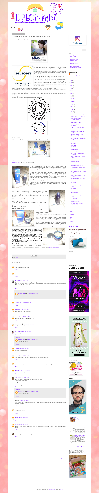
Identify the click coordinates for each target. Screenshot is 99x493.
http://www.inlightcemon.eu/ (54, 247)
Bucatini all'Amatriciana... (75, 161)
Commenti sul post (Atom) (20, 460)
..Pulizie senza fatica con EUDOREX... (78, 167)
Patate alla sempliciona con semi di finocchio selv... (77, 151)
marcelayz (17, 370)
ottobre (72, 101)
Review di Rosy (18, 302)
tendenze (71, 221)
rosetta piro (17, 433)
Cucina (71, 217)
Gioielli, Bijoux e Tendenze (74, 66)
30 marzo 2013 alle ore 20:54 (32, 339)
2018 (71, 88)
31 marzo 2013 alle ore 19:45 (23, 377)
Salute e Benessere (73, 60)
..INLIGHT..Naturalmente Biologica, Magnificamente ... (77, 115)
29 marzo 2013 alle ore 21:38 (29, 324)
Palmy (16, 309)
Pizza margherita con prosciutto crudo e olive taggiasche (79, 418)
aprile (72, 111)
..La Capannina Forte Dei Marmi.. (77, 120)
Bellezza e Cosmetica (74, 59)
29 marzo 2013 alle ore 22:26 (26, 331)
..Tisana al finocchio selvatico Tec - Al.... (78, 165)
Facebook (22, 248)
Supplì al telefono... (74, 182)
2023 (71, 80)
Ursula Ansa (17, 363)
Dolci (71, 57)
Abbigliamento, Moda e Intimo (75, 67)
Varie (71, 64)
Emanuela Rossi (21, 293)
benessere (72, 214)
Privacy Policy (72, 69)
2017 (71, 90)
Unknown (17, 265)
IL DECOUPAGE (74, 198)
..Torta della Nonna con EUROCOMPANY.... (75, 129)
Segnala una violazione (74, 226)
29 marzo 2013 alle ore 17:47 (27, 302)
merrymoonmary (52, 489)
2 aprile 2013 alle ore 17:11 (25, 433)
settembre (73, 103)
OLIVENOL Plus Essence (75, 201)
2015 (71, 93)
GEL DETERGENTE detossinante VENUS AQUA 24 (77, 204)
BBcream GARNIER (74, 192)
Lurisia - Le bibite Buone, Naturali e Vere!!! (80, 428)
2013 (71, 96)
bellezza (17, 257)
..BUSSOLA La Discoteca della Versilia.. (78, 116)
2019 (71, 87)
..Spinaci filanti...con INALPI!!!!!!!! (77, 134)
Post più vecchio (63, 458)
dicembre (73, 98)
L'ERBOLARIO (73, 194)
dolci (71, 218)
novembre (73, 99)
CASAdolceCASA (73, 62)
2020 (71, 85)
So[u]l (16, 377)
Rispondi (16, 269)
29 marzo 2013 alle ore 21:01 (24, 316)
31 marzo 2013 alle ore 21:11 (32, 391)
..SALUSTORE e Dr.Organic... (76, 122)
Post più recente (15, 458)
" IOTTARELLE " (74, 145)
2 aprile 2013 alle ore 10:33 (23, 424)
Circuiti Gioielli (73, 174)
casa (71, 215)
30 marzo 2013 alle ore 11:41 (24, 348)
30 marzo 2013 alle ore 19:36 (25, 370)
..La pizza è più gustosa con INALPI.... (78, 127)
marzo (72, 112)
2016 (71, 92)
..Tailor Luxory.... (74, 143)
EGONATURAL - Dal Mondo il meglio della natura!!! (80, 436)
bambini (71, 211)
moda (71, 220)
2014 (71, 95)
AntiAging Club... (74, 184)
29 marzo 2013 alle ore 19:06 (23, 309)
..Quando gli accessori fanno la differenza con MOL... (76, 119)
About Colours (18, 331)
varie (71, 222)
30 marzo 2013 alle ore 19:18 (25, 363)
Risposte (18, 290)
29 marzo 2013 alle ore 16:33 (24, 273)
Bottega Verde (73, 188)
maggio (72, 109)
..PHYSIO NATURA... (75, 124)
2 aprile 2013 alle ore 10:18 (23, 417)
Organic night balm (16, 162)
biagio (16, 417)
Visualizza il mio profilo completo (75, 75)
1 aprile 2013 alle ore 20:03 (24, 400)
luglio (72, 106)
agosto (72, 104)
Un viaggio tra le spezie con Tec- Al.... (78, 178)
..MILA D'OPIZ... (74, 125)
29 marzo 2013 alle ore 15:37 (24, 265)
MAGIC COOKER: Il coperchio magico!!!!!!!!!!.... (76, 180)
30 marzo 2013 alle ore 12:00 (24, 355)
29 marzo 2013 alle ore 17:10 (22, 280)
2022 (71, 82)
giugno (72, 107)
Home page (39, 458)
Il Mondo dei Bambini (73, 63)
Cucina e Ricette (73, 56)
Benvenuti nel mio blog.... (75, 205)
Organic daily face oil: (16, 159)
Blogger (61, 489)
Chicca (16, 424)
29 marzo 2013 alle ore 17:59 (32, 293)
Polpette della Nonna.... (75, 149)
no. (15, 280)
